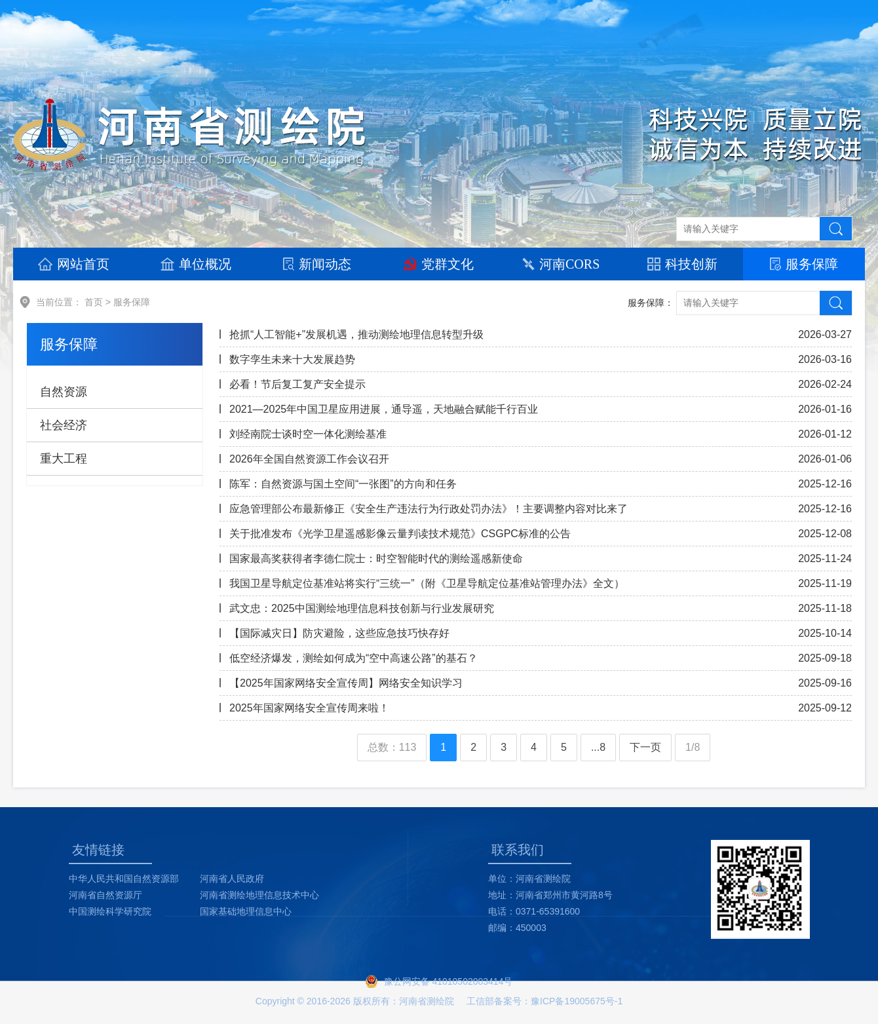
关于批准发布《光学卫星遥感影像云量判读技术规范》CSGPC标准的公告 (400, 533)
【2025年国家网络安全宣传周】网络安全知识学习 (346, 683)
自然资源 (63, 391)
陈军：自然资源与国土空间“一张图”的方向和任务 (343, 483)
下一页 (645, 747)
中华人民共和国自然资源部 (124, 878)
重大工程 (63, 458)
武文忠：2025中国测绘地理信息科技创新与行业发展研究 (361, 608)
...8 (598, 747)
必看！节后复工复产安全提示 (297, 384)
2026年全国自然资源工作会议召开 (309, 459)
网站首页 (73, 264)
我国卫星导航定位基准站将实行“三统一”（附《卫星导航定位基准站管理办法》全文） (426, 583)
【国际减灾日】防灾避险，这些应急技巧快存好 (339, 633)
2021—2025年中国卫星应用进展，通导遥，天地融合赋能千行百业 (383, 409)
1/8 (692, 747)
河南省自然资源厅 (105, 895)
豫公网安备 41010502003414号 (448, 981)
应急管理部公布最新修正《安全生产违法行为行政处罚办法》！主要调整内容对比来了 (428, 508)
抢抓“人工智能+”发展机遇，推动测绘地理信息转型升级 (356, 334)
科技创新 (682, 264)
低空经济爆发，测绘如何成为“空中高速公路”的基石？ (353, 658)
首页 (94, 302)
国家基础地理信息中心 (246, 911)
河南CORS (561, 264)
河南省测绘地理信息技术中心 (259, 895)
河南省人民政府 (232, 878)
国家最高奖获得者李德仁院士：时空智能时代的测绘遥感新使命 (376, 558)
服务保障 (804, 264)
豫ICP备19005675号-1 (576, 1001)
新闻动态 (317, 264)
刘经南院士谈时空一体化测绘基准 (308, 434)
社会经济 (63, 425)
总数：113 (392, 747)
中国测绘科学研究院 (110, 911)
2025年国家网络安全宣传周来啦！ (309, 707)
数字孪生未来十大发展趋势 (292, 359)
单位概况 (196, 264)
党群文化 (439, 264)
